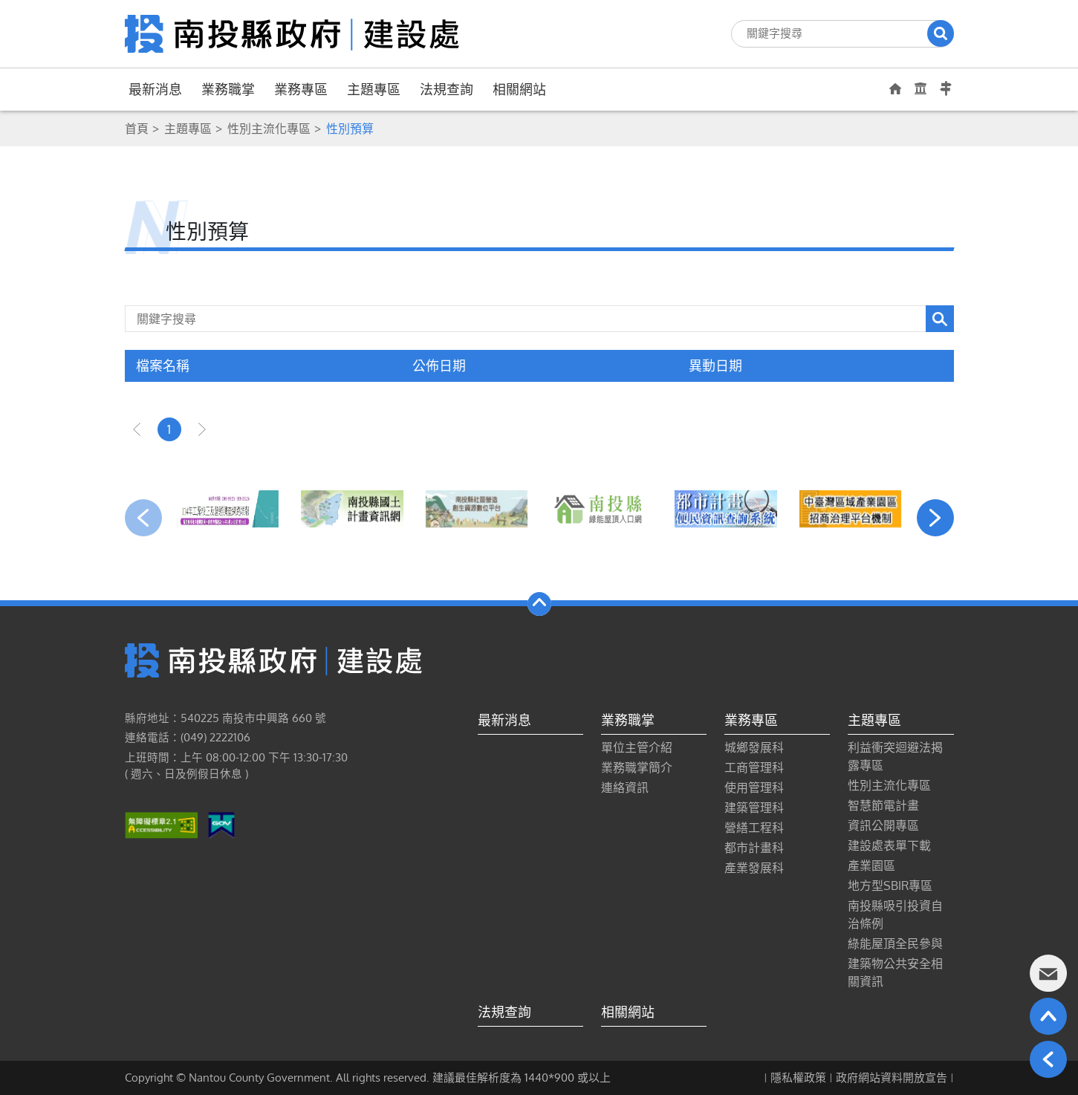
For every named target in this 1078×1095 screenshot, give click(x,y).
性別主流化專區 (269, 128)
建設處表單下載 (889, 845)
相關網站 (519, 89)
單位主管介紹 (636, 747)
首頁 (137, 128)
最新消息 (155, 89)
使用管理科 (754, 787)
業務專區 (301, 89)
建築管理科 (754, 807)
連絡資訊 (625, 787)
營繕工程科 (754, 827)
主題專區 (373, 89)
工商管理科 (754, 767)
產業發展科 (754, 867)
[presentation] (143, 517)
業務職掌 (228, 89)
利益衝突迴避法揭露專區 (895, 756)
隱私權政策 (798, 1077)
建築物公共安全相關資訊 (895, 972)
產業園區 (871, 865)
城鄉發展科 (754, 747)
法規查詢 (446, 89)
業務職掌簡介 (636, 767)
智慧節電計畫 (883, 805)
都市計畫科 (754, 847)
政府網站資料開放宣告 (891, 1077)
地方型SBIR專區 (890, 885)
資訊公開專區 (883, 825)
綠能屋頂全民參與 (895, 943)
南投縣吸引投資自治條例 (895, 914)
